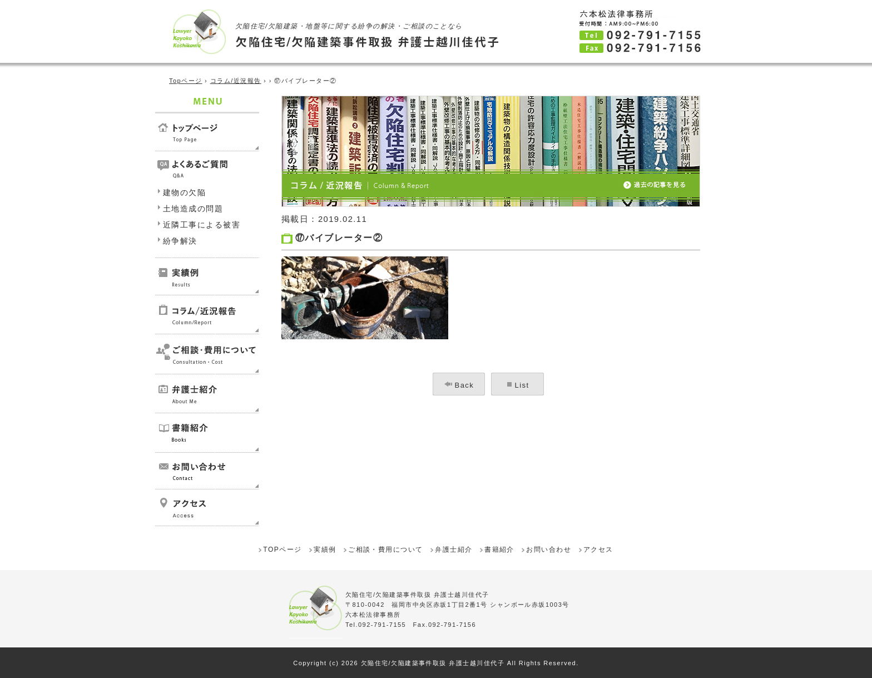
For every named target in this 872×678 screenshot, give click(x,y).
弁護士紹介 (453, 549)
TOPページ (282, 549)
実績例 (325, 549)
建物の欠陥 (184, 192)
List (522, 385)
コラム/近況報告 (235, 80)
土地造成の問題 (193, 208)
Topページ (185, 80)
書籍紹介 (499, 549)
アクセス (598, 549)
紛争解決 (180, 240)
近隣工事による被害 (201, 224)
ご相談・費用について (385, 549)
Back (464, 385)
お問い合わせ (548, 549)
